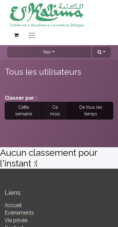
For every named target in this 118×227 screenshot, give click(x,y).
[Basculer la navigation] (32, 35)
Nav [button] (47, 52)
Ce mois (55, 110)
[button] (101, 52)
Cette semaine (23, 110)
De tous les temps (90, 110)
